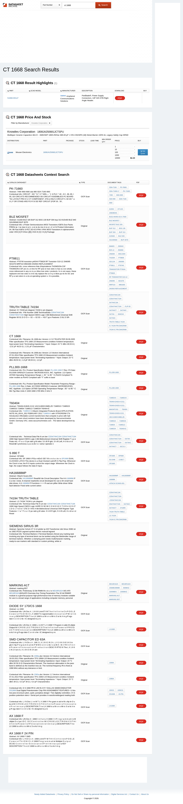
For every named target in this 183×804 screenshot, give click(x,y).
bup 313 (122, 232)
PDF (120, 98)
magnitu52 (113, 409)
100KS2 (120, 690)
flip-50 (127, 306)
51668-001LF (12, 98)
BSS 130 (122, 228)
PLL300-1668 (56, 370)
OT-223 (120, 209)
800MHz (126, 588)
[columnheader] (16, 91)
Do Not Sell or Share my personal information (90, 794)
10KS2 (111, 690)
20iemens (113, 213)
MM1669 (122, 285)
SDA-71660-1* (114, 191)
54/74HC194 (113, 302)
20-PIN (121, 694)
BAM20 (111, 246)
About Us (145, 794)
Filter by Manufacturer (20, 123)
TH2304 (112, 258)
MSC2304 (121, 254)
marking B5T (114, 599)
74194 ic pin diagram (117, 329)
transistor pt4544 (117, 269)
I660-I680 (119, 195)
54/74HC (112, 318)
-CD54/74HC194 (115, 500)
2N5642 (121, 246)
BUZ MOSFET (114, 220)
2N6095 (112, 281)
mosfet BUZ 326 (115, 224)
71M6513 (122, 425)
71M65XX (27, 411)
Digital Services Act (119, 794)
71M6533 (122, 421)
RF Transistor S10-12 (118, 277)
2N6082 (120, 250)
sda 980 (112, 199)
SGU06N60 (113, 240)
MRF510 (112, 285)
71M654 (112, 425)
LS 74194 (112, 515)
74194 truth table (117, 512)
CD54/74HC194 (57, 312)
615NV (111, 209)
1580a (36, 674)
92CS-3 (122, 446)
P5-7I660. (123, 187)
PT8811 (112, 265)
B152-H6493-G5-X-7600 (117, 217)
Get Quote (143, 152)
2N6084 (112, 254)
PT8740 (121, 265)
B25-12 (111, 250)
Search (103, 5)
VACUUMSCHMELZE (117, 417)
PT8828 (112, 273)
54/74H (111, 314)
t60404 (124, 409)
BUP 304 (112, 232)
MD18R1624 (14, 593)
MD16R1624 (58, 591)
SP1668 (65, 458)
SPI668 (121, 456)
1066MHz (123, 592)
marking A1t (114, 595)
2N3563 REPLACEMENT (118, 288)
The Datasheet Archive (13, 5)
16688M (70, 478)
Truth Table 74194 (117, 322)
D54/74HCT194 (114, 504)
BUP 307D (124, 240)
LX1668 (112, 629)
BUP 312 (112, 228)
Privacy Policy (63, 794)
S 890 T (121, 459)
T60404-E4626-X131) (116, 405)
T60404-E (122, 428)
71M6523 (112, 421)
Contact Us (134, 794)
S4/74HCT (113, 310)
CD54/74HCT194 (16, 315)
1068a (36, 656)
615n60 (112, 236)
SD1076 (121, 281)
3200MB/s (113, 592)
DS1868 (12, 690)
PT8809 (121, 258)
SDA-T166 (113, 187)
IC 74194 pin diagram (117, 326)
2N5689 (121, 261)
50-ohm (112, 459)
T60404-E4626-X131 (116, 413)
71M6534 (112, 428)
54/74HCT (112, 446)
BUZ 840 (121, 236)
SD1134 (112, 261)
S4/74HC (123, 310)
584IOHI (121, 314)
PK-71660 (126, 191)
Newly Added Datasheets (44, 794)
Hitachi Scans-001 (116, 483)
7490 (111, 195)
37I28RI (123, 508)
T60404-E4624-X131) (116, 401)
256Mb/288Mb (114, 588)
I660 (110, 203)
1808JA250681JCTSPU (53, 152)
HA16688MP (28, 478)
